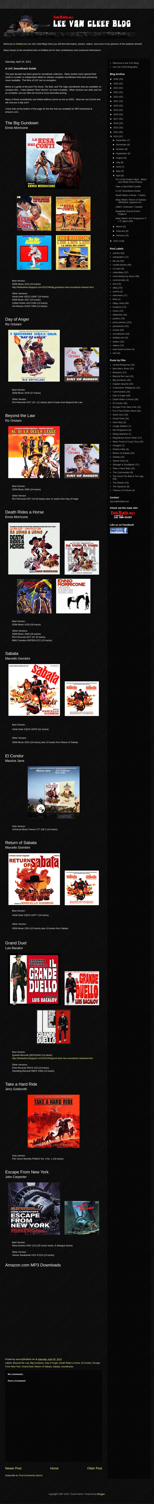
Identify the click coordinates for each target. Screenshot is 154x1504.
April (118, 175)
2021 (116, 101)
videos (116, 345)
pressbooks (118, 326)
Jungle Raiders (120, 426)
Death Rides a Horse (69, 1363)
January (120, 235)
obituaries (117, 314)
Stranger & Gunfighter (123, 464)
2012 (116, 241)
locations (117, 307)
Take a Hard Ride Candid (128, 186)
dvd (114, 284)
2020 (116, 105)
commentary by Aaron (123, 276)
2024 (116, 88)
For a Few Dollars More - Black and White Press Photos (130, 180)
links (115, 299)
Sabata (56, 1366)
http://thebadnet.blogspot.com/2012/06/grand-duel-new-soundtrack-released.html (52, 1058)
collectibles (118, 272)
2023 (116, 92)
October (120, 149)
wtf (114, 353)
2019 (116, 110)
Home (54, 1468)
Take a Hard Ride (121, 468)
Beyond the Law (21, 1363)
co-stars (117, 268)
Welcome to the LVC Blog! (126, 63)
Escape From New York (124, 407)
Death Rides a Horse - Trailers (130, 195)
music (116, 311)
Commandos (119, 391)
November (121, 144)
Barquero (117, 372)
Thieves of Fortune (122, 490)
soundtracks (67, 1366)
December (121, 140)
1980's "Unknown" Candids (128, 207)
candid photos (120, 264)
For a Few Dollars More (124, 411)
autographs (118, 257)
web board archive (122, 349)
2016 (116, 123)
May (118, 171)
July (118, 162)
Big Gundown (37, 1363)
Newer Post (13, 1468)
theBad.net (21, 44)
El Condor (86, 1363)
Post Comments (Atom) (30, 1475)
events (116, 291)
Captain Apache (121, 384)
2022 (116, 96)
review (116, 330)
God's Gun (118, 414)
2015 (116, 127)
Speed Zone (119, 460)
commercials (119, 280)
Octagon (117, 445)
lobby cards (118, 303)
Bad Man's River (121, 368)
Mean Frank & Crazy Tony (126, 441)
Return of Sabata (43, 1366)
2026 (116, 79)
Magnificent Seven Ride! (125, 437)
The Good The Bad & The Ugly (128, 476)
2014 (116, 132)
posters (116, 318)
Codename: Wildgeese (124, 387)
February (121, 231)
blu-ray (116, 261)
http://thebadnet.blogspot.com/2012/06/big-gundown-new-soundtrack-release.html (53, 287)
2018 (116, 114)
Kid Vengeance (120, 430)
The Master (118, 482)
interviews (118, 295)
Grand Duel (27, 1366)
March (119, 226)
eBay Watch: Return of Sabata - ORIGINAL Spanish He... (131, 201)
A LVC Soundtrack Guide (127, 191)
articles (116, 253)
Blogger (101, 1494)
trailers (116, 341)
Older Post (94, 1468)
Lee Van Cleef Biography (125, 67)
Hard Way (118, 422)
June (119, 166)
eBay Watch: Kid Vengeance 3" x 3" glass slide (131, 219)
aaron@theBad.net (25, 1359)
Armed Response (121, 364)
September (122, 153)
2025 (116, 83)
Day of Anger (51, 1363)
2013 (116, 136)
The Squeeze (119, 486)
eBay (115, 287)
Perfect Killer (119, 449)
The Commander (121, 472)
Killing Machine (120, 434)
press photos (119, 322)
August (120, 158)
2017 (116, 119)
